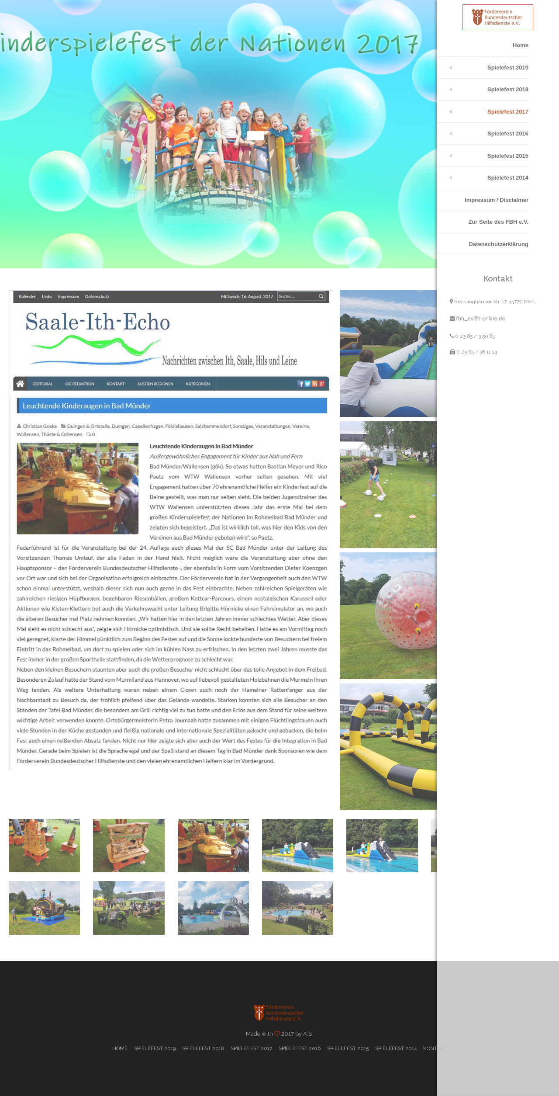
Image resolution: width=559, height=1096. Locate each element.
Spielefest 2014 (507, 177)
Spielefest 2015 (507, 156)
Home (520, 45)
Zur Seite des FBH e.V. (498, 222)
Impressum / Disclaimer (496, 200)
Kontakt (435, 1048)
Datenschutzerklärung (498, 244)
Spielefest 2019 (507, 67)
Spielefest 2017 (507, 111)
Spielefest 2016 (507, 133)
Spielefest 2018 (507, 89)
